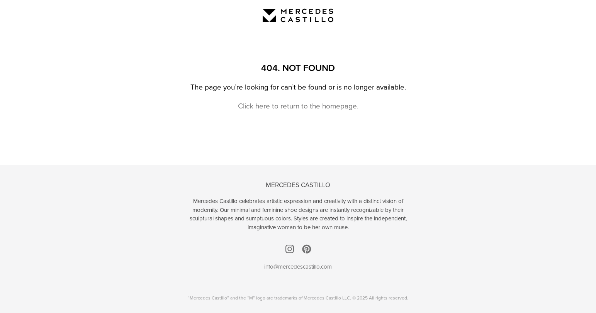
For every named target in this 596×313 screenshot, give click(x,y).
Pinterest (306, 249)
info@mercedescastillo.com (298, 266)
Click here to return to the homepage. (298, 105)
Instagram (289, 249)
